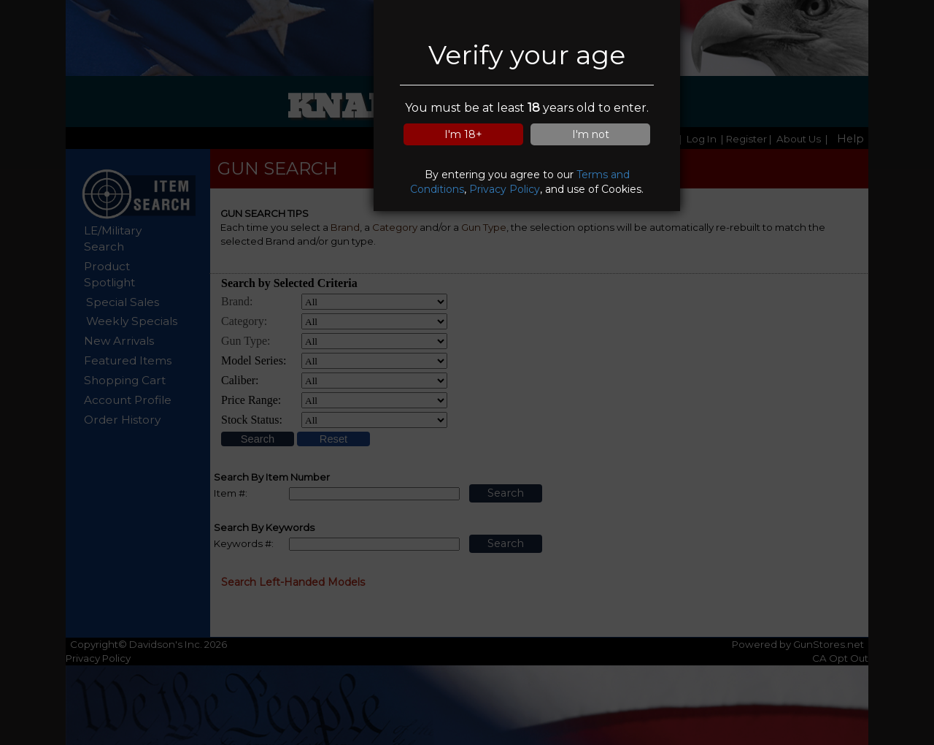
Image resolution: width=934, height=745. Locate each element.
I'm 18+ (463, 134)
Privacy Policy (504, 189)
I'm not (590, 134)
